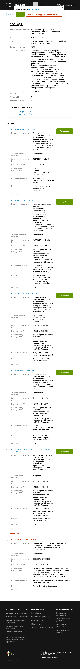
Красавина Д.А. (25, 114)
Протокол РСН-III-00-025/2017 (23, 200)
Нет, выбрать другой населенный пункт (44, 14)
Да (20, 14)
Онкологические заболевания (17, 617)
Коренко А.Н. (26, 111)
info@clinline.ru (52, 658)
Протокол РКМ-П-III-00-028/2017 (24, 371)
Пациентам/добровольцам (40, 617)
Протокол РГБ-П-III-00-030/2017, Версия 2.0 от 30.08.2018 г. (30, 451)
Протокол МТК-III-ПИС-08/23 (23, 129)
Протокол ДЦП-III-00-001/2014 (23, 540)
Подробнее (64, 131)
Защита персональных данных (42, 628)
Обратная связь (36, 624)
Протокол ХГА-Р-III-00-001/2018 (24, 294)
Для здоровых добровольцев (17, 613)
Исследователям (37, 620)
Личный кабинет (66, 5)
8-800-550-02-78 (63, 652)
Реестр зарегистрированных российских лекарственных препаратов (16, 640)
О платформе (36, 613)
